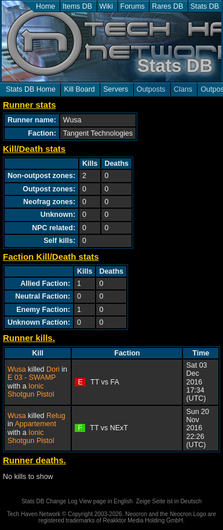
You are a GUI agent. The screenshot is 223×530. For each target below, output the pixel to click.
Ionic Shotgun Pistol (31, 390)
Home (45, 6)
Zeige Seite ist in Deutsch (169, 501)
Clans (183, 89)
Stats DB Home (31, 89)
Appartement (35, 424)
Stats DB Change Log (49, 501)
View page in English (106, 501)
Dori (53, 369)
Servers (115, 89)
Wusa (17, 369)
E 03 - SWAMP (32, 377)
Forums (132, 6)
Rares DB (167, 6)
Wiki (107, 6)
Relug (55, 416)
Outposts (151, 89)
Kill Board (79, 89)
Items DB (77, 6)
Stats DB (205, 6)
